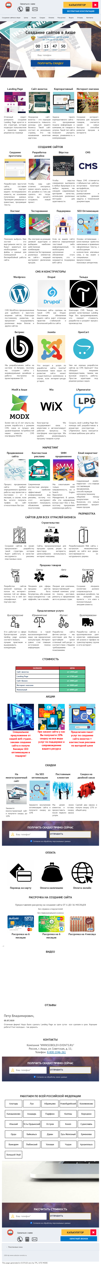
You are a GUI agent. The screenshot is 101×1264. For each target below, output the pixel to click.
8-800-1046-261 (56, 1052)
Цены (26, 18)
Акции (34, 18)
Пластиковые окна (15, 1247)
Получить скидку (51, 63)
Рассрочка (61, 18)
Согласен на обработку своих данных (51, 1077)
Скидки (42, 18)
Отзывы (80, 18)
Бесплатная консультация (80, 11)
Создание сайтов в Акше (11, 18)
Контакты (89, 18)
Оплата (51, 18)
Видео (71, 18)
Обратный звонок (79, 1238)
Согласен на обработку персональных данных (51, 841)
